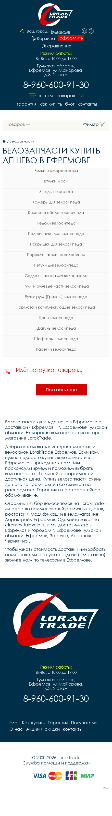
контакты (87, 104)
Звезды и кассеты (56, 191)
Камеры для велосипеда (56, 202)
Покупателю (84, 722)
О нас (16, 729)
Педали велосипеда (56, 223)
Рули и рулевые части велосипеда (56, 286)
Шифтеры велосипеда (56, 338)
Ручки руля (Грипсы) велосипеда (56, 296)
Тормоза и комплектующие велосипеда (56, 307)
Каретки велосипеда (56, 349)
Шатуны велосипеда (56, 328)
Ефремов (60, 31)
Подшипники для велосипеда (56, 233)
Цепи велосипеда (56, 317)
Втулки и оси (56, 181)
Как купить (51, 104)
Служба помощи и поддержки (56, 763)
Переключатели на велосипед (56, 254)
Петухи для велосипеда (56, 265)
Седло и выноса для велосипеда (56, 275)
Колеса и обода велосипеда (56, 212)
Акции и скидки (43, 729)
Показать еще (61, 389)
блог (69, 104)
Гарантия (26, 104)
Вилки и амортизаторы (56, 170)
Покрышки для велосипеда (56, 244)
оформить (71, 37)
